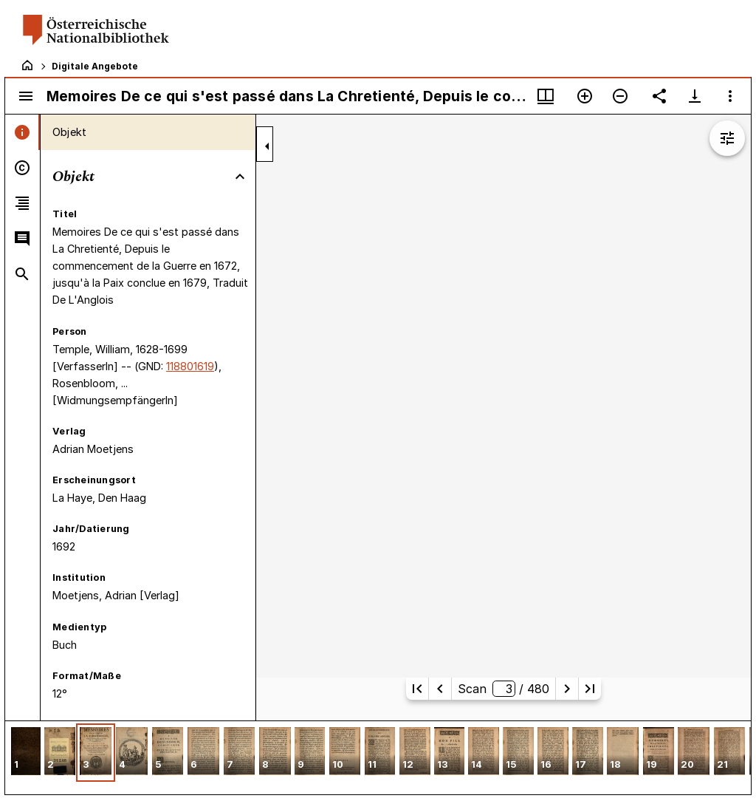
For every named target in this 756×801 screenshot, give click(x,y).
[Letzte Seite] (590, 689)
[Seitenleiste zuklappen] (267, 146)
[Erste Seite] (417, 689)
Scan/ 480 (503, 689)
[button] (26, 752)
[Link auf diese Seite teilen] (659, 96)
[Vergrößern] (584, 96)
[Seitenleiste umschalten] (26, 96)
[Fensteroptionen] (730, 96)
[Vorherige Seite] (440, 689)
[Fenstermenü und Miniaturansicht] (545, 96)
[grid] (378, 757)
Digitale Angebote (95, 66)
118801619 (190, 366)
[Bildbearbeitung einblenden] (727, 138)
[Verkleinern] (620, 96)
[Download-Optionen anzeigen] (694, 96)
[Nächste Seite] (567, 689)
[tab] (22, 132)
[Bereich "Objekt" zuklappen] (240, 176)
